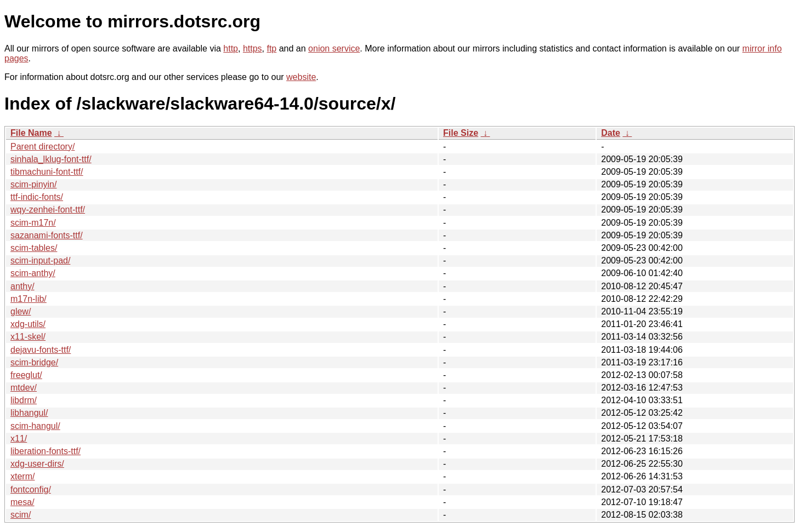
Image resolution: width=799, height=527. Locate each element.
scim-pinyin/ (33, 184)
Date (610, 133)
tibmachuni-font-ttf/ (46, 171)
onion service (334, 48)
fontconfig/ (30, 489)
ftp (271, 48)
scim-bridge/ (34, 362)
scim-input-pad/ (40, 260)
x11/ (18, 438)
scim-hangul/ (35, 426)
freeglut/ (26, 375)
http (230, 48)
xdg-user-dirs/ (37, 463)
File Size (460, 133)
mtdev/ (23, 387)
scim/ (20, 514)
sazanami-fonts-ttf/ (46, 235)
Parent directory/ (42, 146)
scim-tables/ (33, 248)
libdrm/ (23, 400)
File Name (31, 133)
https (252, 48)
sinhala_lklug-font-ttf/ (51, 159)
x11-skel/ (28, 336)
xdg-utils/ (28, 324)
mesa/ (22, 502)
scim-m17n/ (33, 222)
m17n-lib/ (28, 298)
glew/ (20, 311)
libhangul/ (29, 412)
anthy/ (22, 286)
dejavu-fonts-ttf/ (40, 349)
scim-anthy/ (32, 273)
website (301, 77)
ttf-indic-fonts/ (36, 197)
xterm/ (22, 476)
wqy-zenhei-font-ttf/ (47, 209)
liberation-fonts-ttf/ (45, 451)
